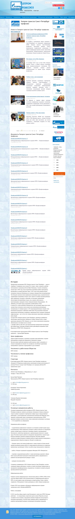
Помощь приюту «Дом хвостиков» (35, 112)
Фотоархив (71, 17)
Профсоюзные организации (29, 17)
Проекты (56, 17)
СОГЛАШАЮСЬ (37, 516)
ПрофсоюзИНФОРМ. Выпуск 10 (19, 195)
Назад (18, 130)
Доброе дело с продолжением (34, 77)
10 (32, 130)
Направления (16, 17)
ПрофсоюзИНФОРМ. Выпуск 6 (19, 211)
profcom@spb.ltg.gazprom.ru (22, 382)
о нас (21, 10)
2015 (57, 170)
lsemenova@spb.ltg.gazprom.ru (22, 405)
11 (34, 130)
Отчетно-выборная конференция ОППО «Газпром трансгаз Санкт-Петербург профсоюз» (37, 35)
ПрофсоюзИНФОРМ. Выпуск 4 (19, 244)
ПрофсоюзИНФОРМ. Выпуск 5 (19, 252)
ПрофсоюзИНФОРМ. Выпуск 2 (19, 260)
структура (36, 10)
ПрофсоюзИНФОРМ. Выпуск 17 (19, 138)
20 (39, 130)
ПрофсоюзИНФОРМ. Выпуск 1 (19, 268)
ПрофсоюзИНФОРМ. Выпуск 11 (19, 187)
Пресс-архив (63, 17)
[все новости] (15, 31)
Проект (55, 104)
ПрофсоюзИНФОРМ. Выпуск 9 (19, 203)
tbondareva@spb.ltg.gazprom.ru (22, 393)
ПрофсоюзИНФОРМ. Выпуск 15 (19, 155)
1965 (57, 162)
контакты (22, 12)
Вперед (42, 130)
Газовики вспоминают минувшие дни (57, 114)
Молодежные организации (45, 17)
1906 (57, 160)
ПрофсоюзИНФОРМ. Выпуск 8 (19, 228)
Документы (9, 17)
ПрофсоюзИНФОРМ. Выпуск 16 (19, 146)
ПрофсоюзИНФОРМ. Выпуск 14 (19, 163)
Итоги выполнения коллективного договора (38, 96)
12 (36, 130)
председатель (28, 10)
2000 (57, 167)
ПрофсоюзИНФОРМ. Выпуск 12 (19, 179)
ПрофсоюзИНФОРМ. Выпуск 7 (19, 219)
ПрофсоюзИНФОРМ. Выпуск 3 (19, 236)
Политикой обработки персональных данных (30, 514)
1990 (57, 165)
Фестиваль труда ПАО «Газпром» (35, 59)
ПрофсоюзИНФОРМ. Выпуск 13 (19, 171)
